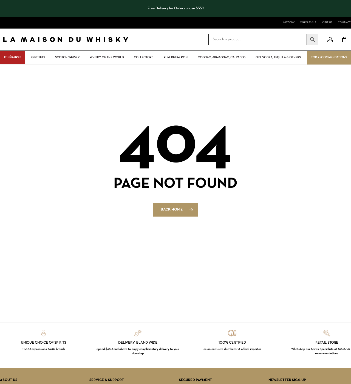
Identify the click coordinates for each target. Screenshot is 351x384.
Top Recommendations (329, 57)
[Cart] (344, 40)
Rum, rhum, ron (175, 57)
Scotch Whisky (67, 57)
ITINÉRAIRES (12, 57)
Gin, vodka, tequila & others (278, 57)
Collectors (143, 57)
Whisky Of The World (107, 57)
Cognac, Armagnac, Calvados (221, 57)
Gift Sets (38, 57)
